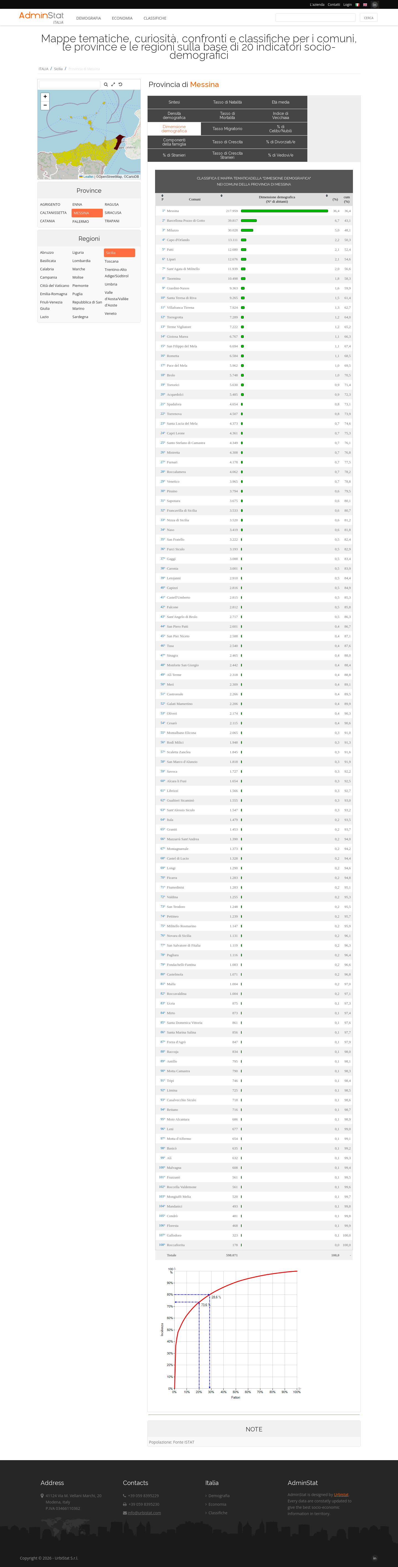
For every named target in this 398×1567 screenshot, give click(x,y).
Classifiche (154, 18)
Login (348, 4)
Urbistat (341, 1494)
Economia (122, 18)
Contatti (334, 4)
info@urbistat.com (142, 1512)
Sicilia (58, 69)
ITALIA (43, 69)
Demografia (88, 18)
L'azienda (317, 4)
